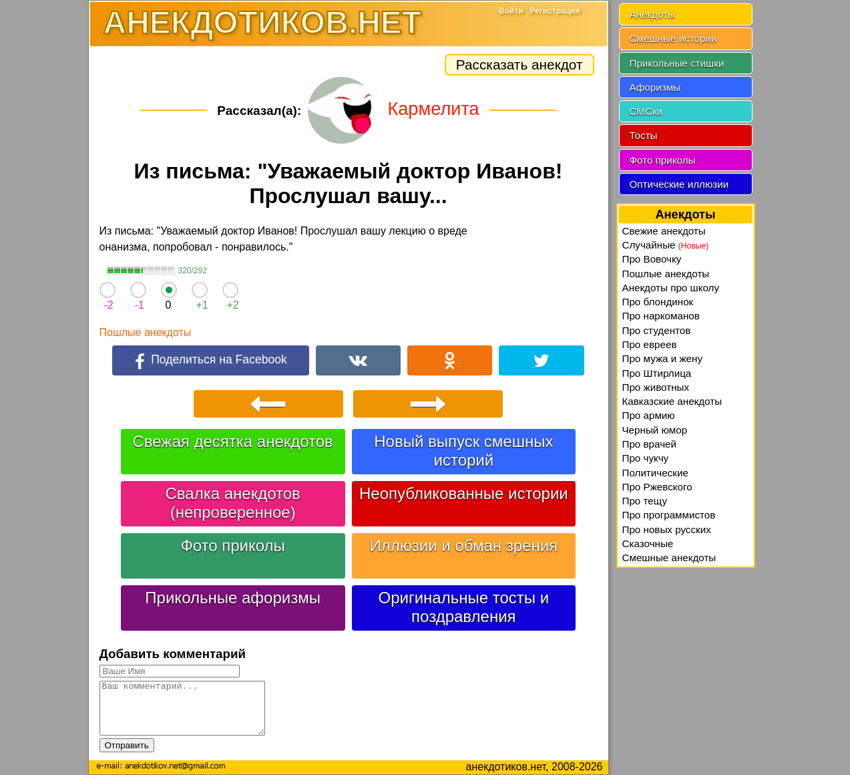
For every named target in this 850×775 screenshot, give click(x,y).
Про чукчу (645, 458)
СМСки (646, 111)
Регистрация (554, 10)
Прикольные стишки (677, 63)
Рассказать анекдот (519, 64)
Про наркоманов (661, 315)
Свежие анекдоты (664, 231)
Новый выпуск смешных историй (463, 450)
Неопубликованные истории (463, 493)
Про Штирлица (657, 373)
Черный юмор (655, 430)
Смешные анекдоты (669, 557)
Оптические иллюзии (679, 184)
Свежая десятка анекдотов (232, 441)
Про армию (648, 415)
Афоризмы (655, 87)
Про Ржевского (657, 486)
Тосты (644, 135)
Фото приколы (232, 545)
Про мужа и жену (662, 358)
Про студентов (656, 330)
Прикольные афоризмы (233, 598)
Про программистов (669, 514)
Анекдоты (652, 14)
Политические (655, 472)
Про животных (656, 387)
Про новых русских (666, 529)
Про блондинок (658, 301)
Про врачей (649, 444)
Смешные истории (673, 38)
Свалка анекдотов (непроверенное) (233, 502)
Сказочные (648, 543)
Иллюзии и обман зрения (464, 545)
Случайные (665, 245)
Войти (511, 10)
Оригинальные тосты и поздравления (464, 607)
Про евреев (649, 344)
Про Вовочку (652, 259)
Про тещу (645, 500)
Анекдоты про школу (671, 287)
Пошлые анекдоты (145, 332)
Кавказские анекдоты (672, 401)
